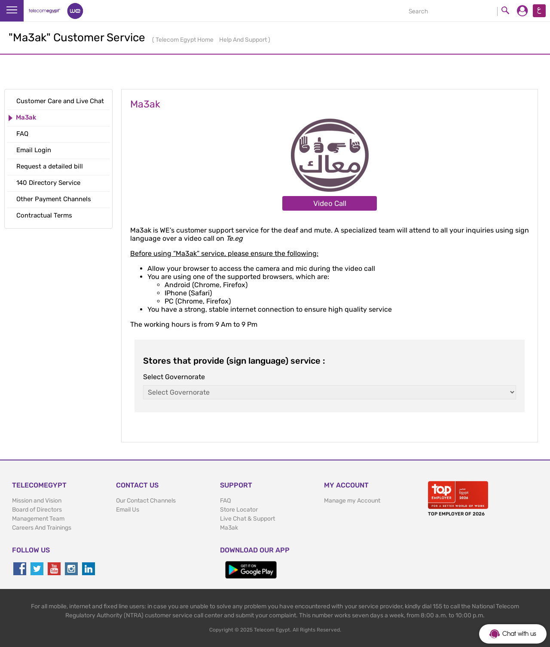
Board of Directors (37, 509)
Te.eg (234, 238)
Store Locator (239, 509)
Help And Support (243, 39)
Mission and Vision (36, 500)
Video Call (329, 203)
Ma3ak (229, 527)
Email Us (127, 509)
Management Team (38, 518)
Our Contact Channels (146, 500)
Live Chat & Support (247, 518)
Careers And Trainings (41, 527)
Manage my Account (352, 500)
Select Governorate (174, 377)
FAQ (225, 500)
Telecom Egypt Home (185, 39)
